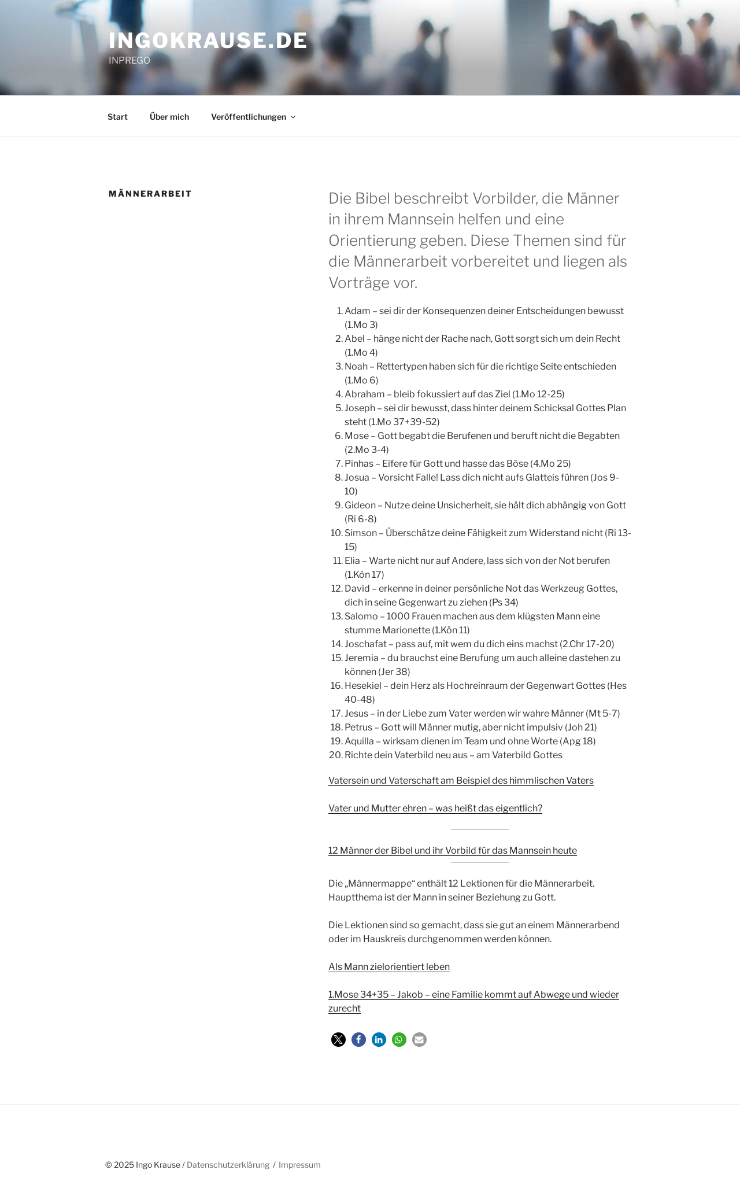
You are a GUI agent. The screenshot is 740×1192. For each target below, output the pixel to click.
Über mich (169, 116)
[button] (338, 1039)
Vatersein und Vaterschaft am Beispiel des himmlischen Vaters (461, 780)
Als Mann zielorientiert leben (389, 966)
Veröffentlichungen (254, 116)
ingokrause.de (208, 40)
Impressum (300, 1164)
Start (118, 116)
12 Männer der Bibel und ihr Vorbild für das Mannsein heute (452, 850)
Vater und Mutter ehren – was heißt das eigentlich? (435, 808)
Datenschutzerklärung (228, 1164)
